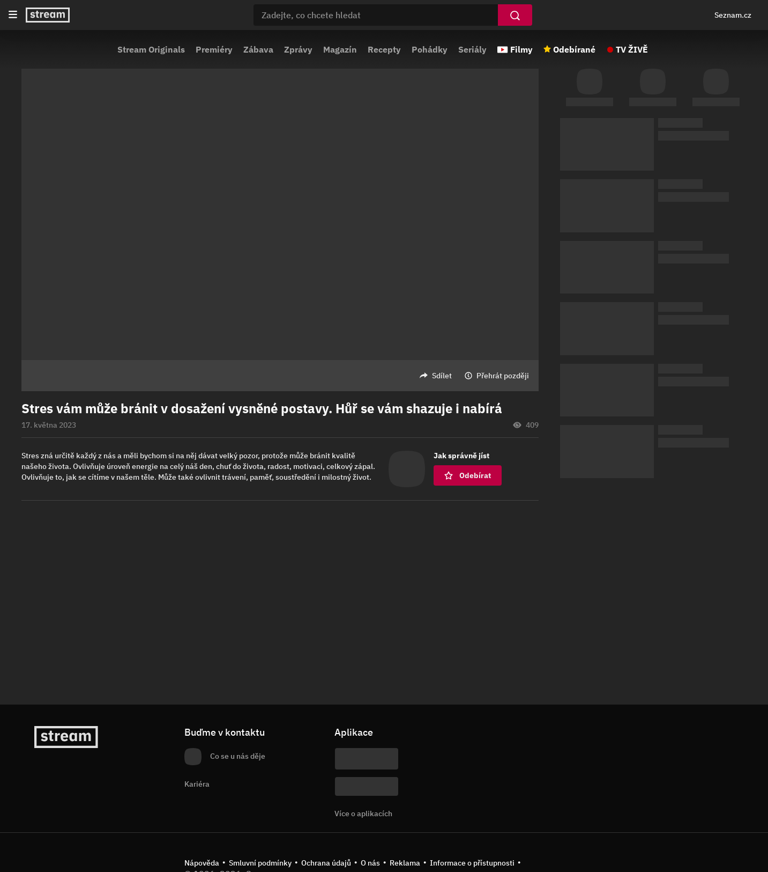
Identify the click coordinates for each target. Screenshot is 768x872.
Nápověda (201, 863)
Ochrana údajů (326, 863)
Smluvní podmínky (260, 863)
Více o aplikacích (363, 813)
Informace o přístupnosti (472, 863)
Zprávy (298, 49)
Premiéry (214, 49)
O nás (370, 863)
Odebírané (574, 49)
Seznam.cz (732, 15)
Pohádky (430, 49)
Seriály (472, 49)
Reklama (405, 863)
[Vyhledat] (515, 15)
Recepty (384, 49)
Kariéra (197, 784)
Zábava (258, 49)
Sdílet (442, 375)
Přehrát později (502, 375)
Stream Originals (151, 49)
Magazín (340, 49)
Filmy (521, 49)
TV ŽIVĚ (632, 49)
